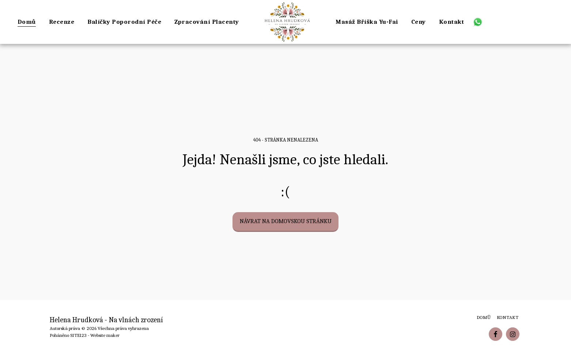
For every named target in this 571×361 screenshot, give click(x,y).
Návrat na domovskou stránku (286, 221)
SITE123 (78, 335)
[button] (477, 22)
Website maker (105, 335)
